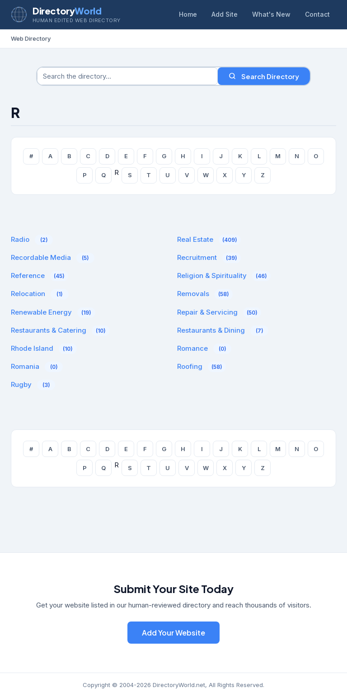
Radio (20, 239)
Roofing (189, 366)
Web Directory (31, 38)
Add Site (224, 14)
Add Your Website (173, 632)
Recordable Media (41, 257)
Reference (28, 275)
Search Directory (264, 76)
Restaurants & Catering (48, 330)
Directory (67, 10)
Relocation (28, 293)
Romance (192, 348)
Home (188, 14)
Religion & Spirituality (212, 275)
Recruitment (197, 257)
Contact (317, 14)
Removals (193, 293)
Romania (25, 366)
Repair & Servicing (207, 312)
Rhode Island (32, 348)
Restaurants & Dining (211, 330)
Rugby (21, 384)
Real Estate (195, 239)
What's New (271, 14)
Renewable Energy (41, 312)
